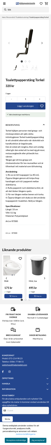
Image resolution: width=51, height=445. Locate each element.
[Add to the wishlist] (20, 258)
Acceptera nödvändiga (16, 440)
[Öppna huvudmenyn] (4, 3)
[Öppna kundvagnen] (46, 3)
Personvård (11, 17)
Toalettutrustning (22, 17)
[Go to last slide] (6, 278)
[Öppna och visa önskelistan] (41, 3)
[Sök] (25, 9)
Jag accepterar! (38, 440)
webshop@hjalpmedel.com (14, 365)
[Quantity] (25, 99)
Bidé (6, 281)
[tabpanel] (13, 277)
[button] (42, 106)
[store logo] (25, 3)
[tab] (22, 61)
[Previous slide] (9, 43)
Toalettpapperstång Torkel (39, 17)
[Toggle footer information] (48, 378)
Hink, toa (33, 281)
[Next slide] (42, 43)
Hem (4, 17)
